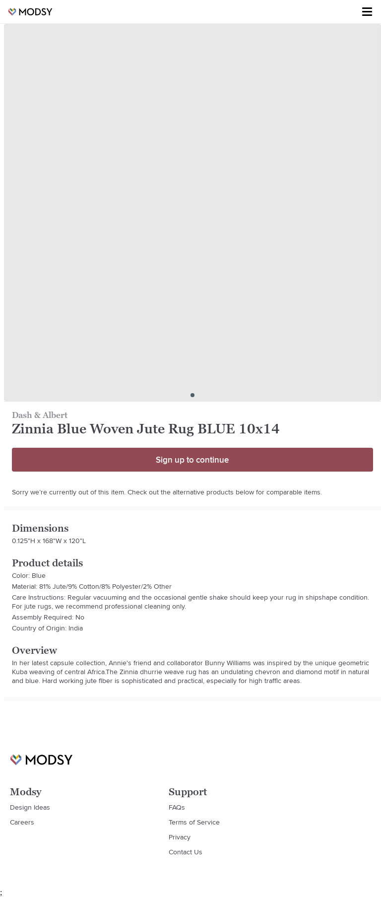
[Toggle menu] (367, 11)
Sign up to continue (192, 460)
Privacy (179, 836)
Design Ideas (30, 807)
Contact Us (185, 851)
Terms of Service (194, 822)
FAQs (177, 807)
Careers (22, 822)
